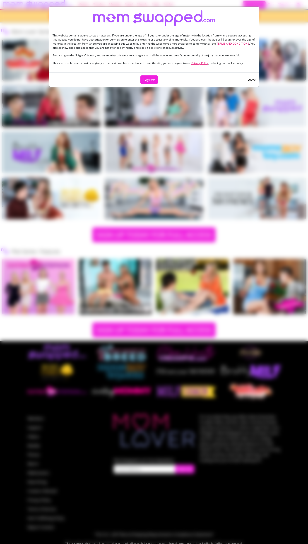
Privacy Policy (199, 63)
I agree (149, 79)
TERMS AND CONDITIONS (233, 44)
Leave (251, 79)
